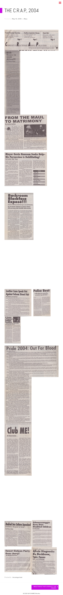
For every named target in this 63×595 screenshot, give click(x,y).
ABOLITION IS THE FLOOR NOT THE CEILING (44, 587)
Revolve (37, 593)
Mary (25, 19)
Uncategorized (17, 577)
